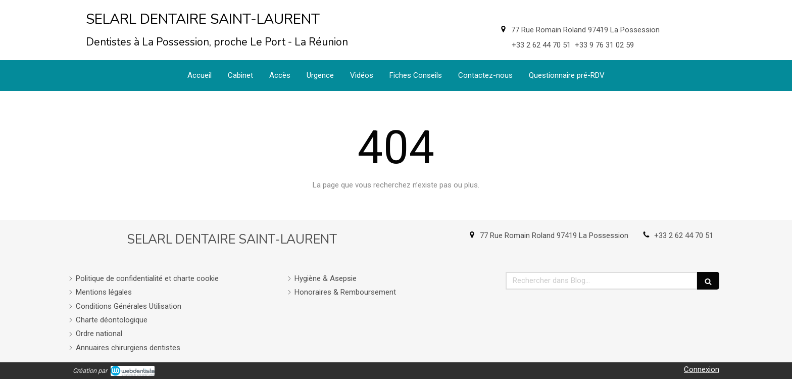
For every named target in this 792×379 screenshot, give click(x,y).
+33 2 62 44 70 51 (683, 235)
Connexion (701, 369)
